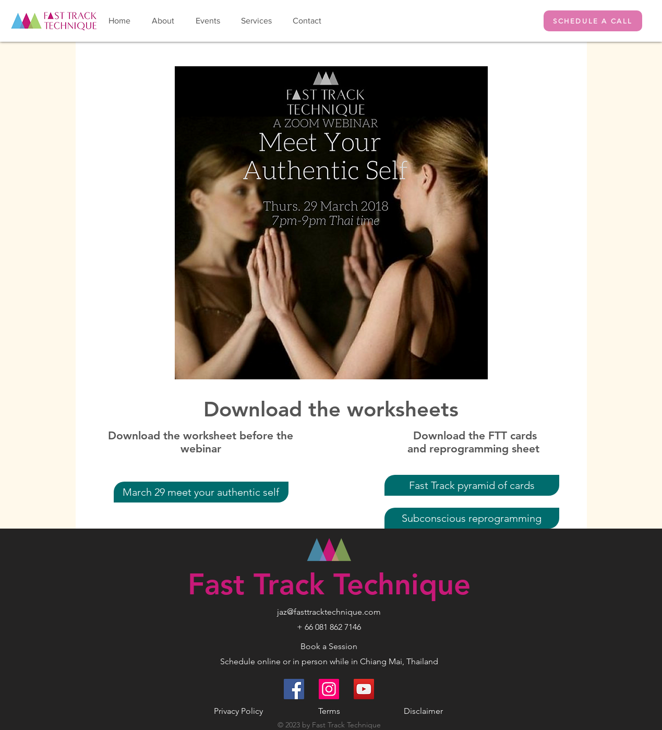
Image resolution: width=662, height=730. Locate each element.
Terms (329, 711)
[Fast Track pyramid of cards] (471, 485)
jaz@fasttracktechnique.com (329, 612)
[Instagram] (329, 689)
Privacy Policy (238, 711)
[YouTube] (364, 689)
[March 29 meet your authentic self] (201, 492)
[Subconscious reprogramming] (471, 518)
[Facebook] (294, 689)
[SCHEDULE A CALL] (593, 20)
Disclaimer (423, 711)
